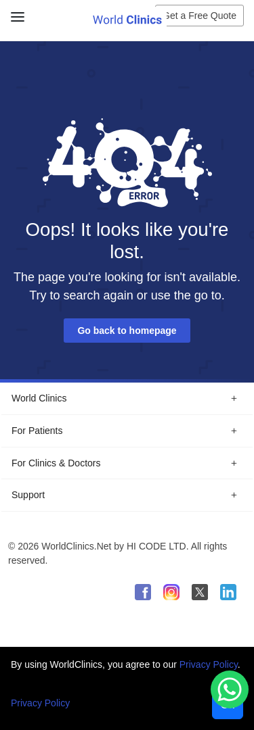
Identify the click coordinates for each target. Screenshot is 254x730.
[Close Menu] (15, 11)
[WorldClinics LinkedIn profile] (228, 592)
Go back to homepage (126, 330)
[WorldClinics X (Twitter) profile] (200, 592)
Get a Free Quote (199, 15)
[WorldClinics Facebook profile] (143, 592)
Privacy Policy (208, 664)
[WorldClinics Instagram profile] (171, 592)
